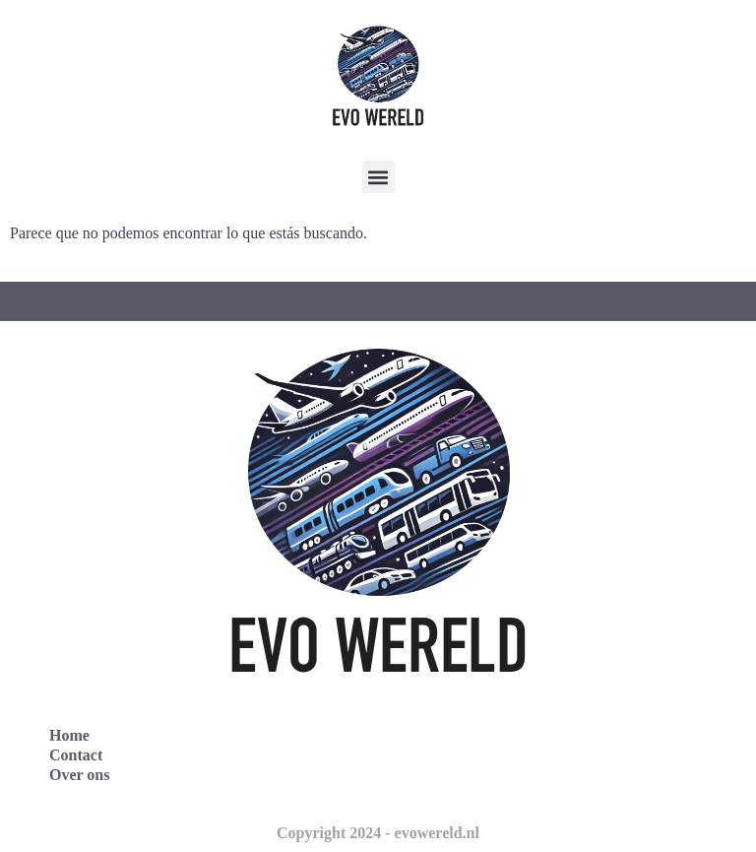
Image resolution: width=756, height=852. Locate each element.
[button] (378, 177)
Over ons (79, 774)
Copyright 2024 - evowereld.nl (378, 832)
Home (69, 735)
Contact (75, 755)
